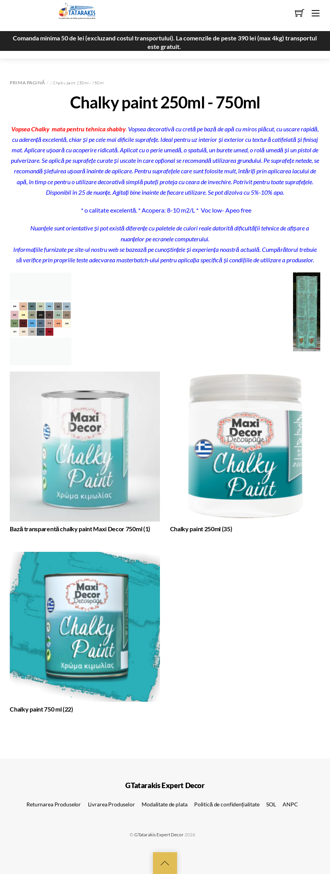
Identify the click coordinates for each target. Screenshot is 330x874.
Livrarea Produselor (111, 804)
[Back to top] (165, 863)
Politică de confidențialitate (227, 804)
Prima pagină (27, 82)
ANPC (290, 804)
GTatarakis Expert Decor (159, 834)
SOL (271, 804)
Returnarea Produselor (53, 804)
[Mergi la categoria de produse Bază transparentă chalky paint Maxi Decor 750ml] (85, 454)
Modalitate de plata (164, 804)
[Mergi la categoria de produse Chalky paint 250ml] (245, 454)
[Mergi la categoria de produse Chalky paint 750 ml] (85, 634)
